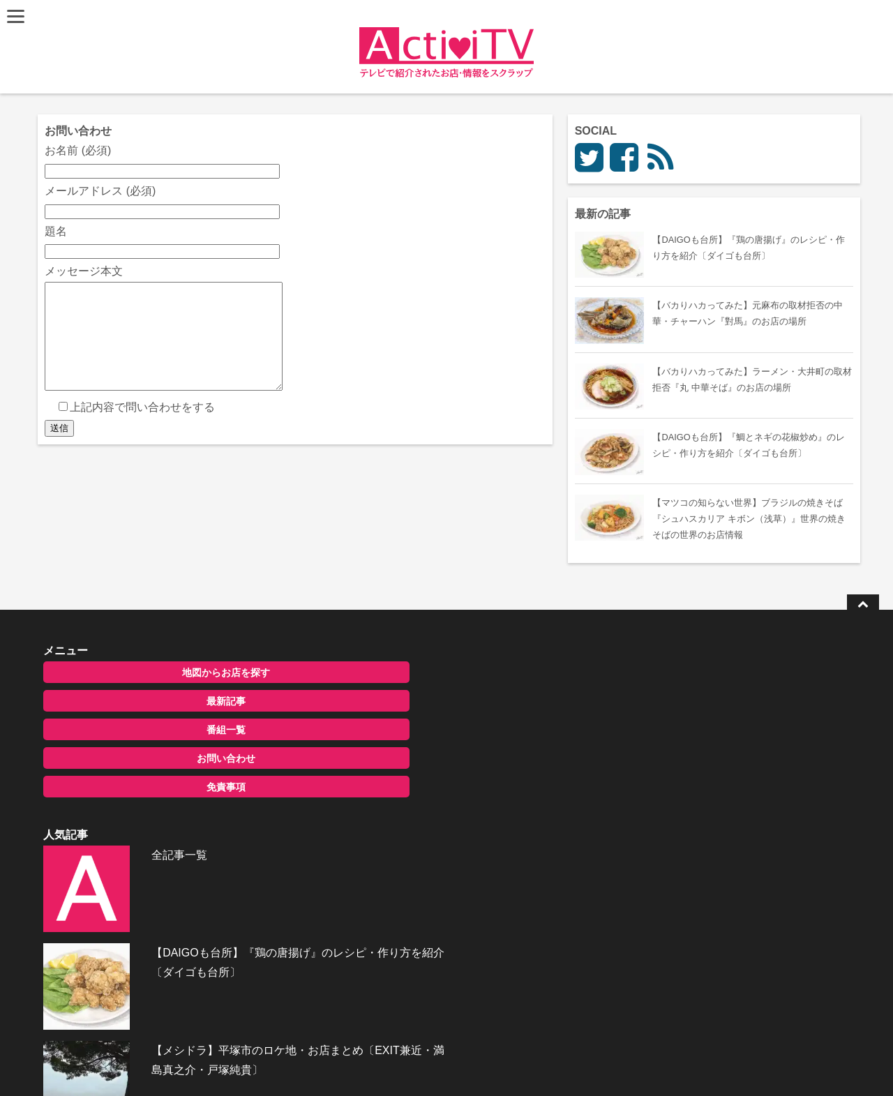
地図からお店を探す (156, 674)
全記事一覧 (417, 672)
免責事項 (155, 788)
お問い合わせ (155, 759)
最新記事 (155, 702)
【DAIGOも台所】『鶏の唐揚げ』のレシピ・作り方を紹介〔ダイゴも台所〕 (478, 756)
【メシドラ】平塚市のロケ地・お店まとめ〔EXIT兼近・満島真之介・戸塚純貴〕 (478, 827)
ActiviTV (414, 1064)
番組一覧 (155, 731)
